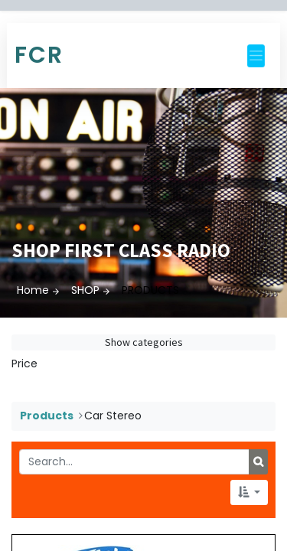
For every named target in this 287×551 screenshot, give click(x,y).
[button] (249, 492)
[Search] (258, 462)
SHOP (85, 290)
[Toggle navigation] (256, 55)
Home (33, 290)
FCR (39, 55)
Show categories (144, 342)
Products (46, 415)
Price (24, 363)
